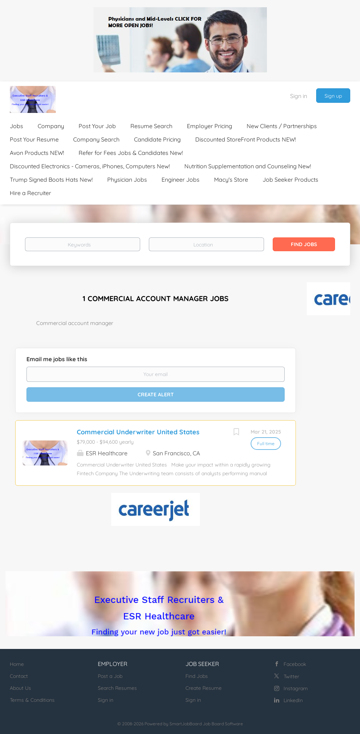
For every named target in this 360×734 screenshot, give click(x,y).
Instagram (296, 688)
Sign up (333, 96)
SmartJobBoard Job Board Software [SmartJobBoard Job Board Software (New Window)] (206, 723)
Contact (19, 676)
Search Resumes (117, 688)
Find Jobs (304, 244)
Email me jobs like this (56, 359)
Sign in (298, 96)
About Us (20, 688)
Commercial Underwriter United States (138, 432)
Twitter (291, 676)
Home (17, 664)
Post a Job (110, 676)
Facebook (295, 664)
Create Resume (203, 688)
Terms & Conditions (32, 700)
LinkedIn (293, 700)
